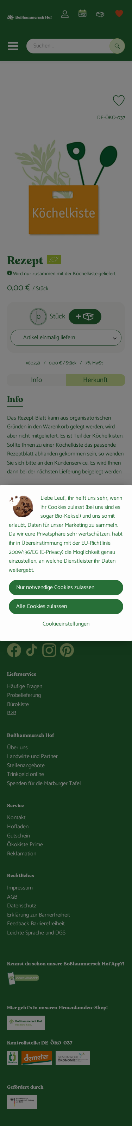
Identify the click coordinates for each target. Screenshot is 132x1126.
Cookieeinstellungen (66, 624)
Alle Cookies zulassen (41, 606)
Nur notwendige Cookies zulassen (55, 587)
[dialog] (66, 563)
